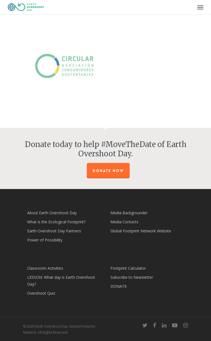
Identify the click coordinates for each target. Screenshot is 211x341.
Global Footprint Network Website (140, 230)
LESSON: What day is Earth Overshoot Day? (61, 281)
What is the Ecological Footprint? (56, 221)
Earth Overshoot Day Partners (54, 230)
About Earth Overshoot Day (52, 212)
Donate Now (108, 170)
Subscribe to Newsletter (131, 277)
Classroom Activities (45, 268)
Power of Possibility (44, 240)
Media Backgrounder (129, 212)
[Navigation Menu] (200, 7)
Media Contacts (124, 221)
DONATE (118, 286)
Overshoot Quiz (41, 293)
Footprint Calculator (128, 268)
